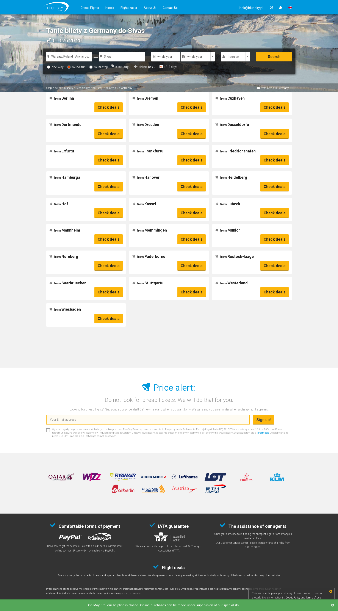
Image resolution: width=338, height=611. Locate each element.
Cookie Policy (293, 597)
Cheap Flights (90, 7)
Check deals (108, 107)
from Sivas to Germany (275, 87)
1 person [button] (233, 56)
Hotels (109, 7)
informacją (263, 432)
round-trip (76, 67)
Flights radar (128, 7)
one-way (55, 67)
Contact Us (170, 7)
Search (274, 56)
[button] (251, 8)
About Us (150, 7)
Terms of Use (313, 597)
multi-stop (98, 67)
